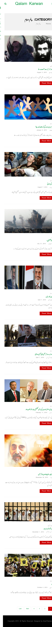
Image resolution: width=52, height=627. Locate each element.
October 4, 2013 (40, 587)
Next (24, 609)
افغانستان (48, 66)
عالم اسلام (48, 124)
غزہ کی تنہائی (47, 184)
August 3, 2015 (39, 72)
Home (44, 23)
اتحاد (49, 584)
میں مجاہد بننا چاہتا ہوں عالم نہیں (42, 474)
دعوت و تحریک (47, 525)
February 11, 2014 (39, 413)
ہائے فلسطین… (46, 240)
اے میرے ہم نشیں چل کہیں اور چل (41, 354)
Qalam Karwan (26, 4)
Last (17, 609)
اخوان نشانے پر (46, 296)
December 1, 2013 (35, 532)
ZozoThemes (44, 621)
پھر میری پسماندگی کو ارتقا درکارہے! (41, 127)
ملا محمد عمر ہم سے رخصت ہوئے (42, 69)
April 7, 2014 (39, 300)
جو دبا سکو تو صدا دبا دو (45, 528)
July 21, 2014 (39, 244)
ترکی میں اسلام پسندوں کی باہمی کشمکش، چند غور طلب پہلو (36, 409)
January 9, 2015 (39, 130)
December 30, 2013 (39, 477)
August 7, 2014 (40, 187)
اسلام (49, 237)
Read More (43, 83)
